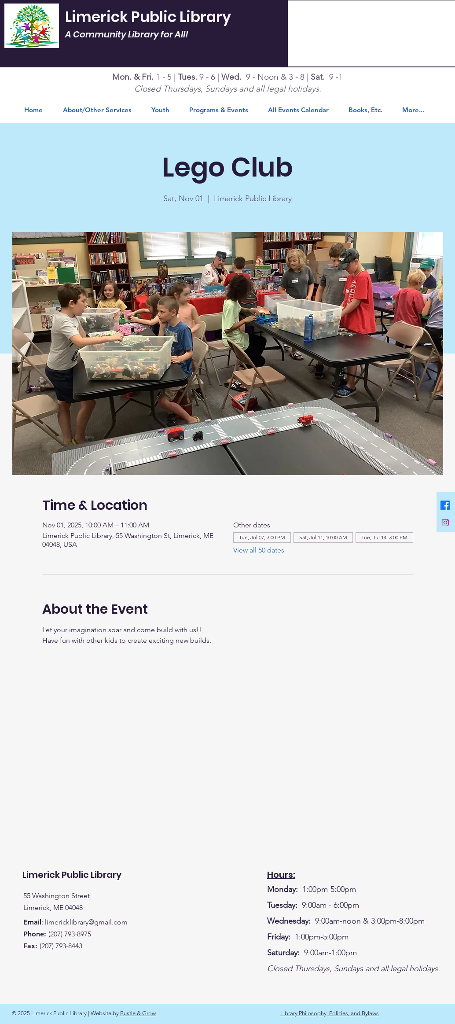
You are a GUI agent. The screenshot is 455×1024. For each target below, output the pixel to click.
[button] (369, 110)
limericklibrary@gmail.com (86, 922)
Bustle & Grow (138, 1013)
